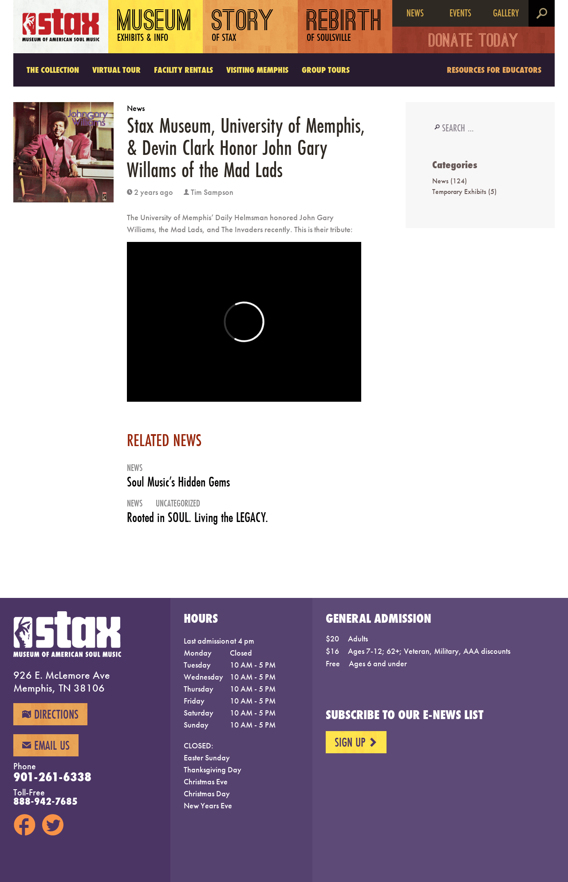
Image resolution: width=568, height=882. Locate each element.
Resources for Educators (494, 69)
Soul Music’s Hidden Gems (178, 482)
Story (243, 26)
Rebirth (345, 26)
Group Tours (326, 69)
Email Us (46, 745)
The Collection (53, 69)
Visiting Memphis (257, 69)
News (415, 13)
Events (460, 13)
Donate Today (474, 42)
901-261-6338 (52, 776)
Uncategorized (178, 503)
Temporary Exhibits (459, 191)
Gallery (506, 13)
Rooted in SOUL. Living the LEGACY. (197, 517)
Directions (50, 714)
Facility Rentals (183, 69)
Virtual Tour (116, 69)
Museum (154, 26)
